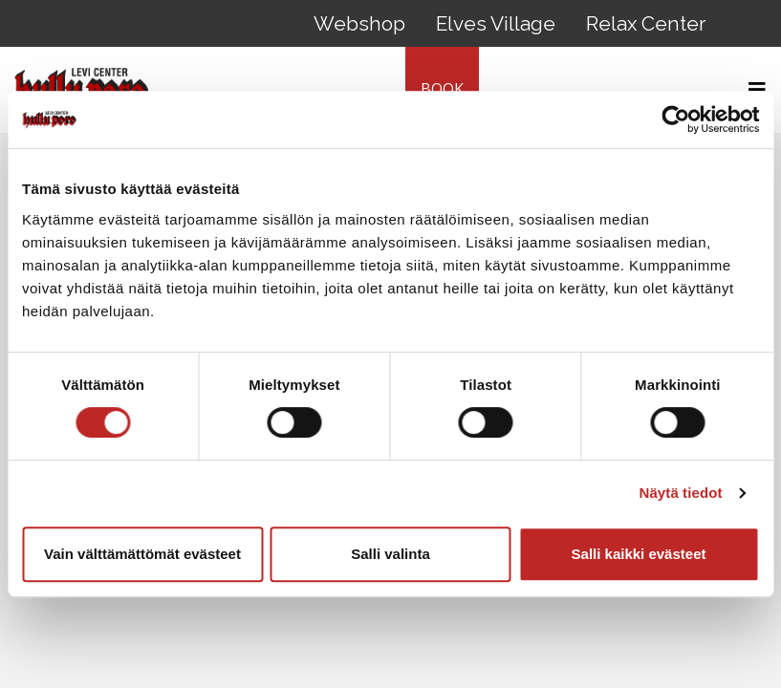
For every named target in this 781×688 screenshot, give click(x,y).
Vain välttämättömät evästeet (142, 554)
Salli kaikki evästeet (639, 554)
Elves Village (495, 23)
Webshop (359, 23)
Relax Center (645, 23)
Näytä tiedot (681, 492)
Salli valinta (390, 554)
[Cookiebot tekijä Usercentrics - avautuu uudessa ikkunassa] (675, 119)
